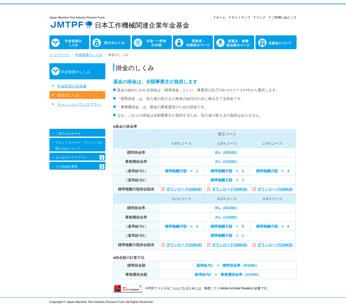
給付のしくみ (101, 38)
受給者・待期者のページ (184, 41)
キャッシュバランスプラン (79, 104)
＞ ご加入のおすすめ (66, 133)
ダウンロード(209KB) (229, 189)
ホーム (221, 17)
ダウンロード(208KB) (184, 189)
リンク (261, 17)
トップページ (59, 55)
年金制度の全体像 (71, 86)
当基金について (262, 41)
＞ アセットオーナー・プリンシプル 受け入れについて (76, 145)
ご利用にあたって (284, 17)
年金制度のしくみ (58, 41)
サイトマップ (241, 17)
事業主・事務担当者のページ (227, 41)
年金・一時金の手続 (143, 41)
